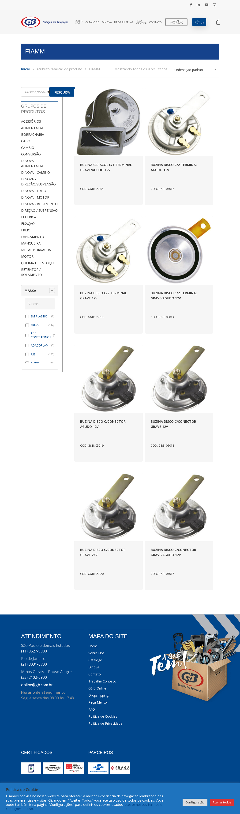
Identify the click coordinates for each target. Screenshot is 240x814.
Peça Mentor (141, 22)
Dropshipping (123, 22)
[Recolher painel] (52, 290)
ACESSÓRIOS (31, 121)
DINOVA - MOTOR (35, 197)
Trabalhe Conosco (176, 22)
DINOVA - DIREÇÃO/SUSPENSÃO (38, 181)
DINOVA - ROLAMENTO (39, 204)
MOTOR (27, 256)
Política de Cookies (102, 716)
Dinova (107, 22)
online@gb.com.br (37, 684)
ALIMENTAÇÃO (33, 128)
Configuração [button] (195, 802)
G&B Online (199, 22)
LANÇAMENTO (32, 236)
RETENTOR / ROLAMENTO (31, 272)
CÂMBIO (27, 147)
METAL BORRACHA (36, 250)
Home (93, 646)
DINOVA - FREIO (33, 190)
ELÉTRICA (28, 217)
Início (25, 69)
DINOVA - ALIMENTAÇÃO (33, 163)
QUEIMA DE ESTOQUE (38, 263)
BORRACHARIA (32, 134)
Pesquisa (62, 92)
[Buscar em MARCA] (40, 303)
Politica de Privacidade (105, 723)
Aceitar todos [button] (222, 802)
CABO (25, 141)
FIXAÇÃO (28, 223)
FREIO (25, 230)
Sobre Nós (79, 22)
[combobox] (195, 69)
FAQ (91, 709)
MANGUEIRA (31, 243)
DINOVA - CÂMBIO (35, 172)
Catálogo (92, 22)
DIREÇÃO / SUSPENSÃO (39, 210)
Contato (155, 22)
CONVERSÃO (31, 154)
